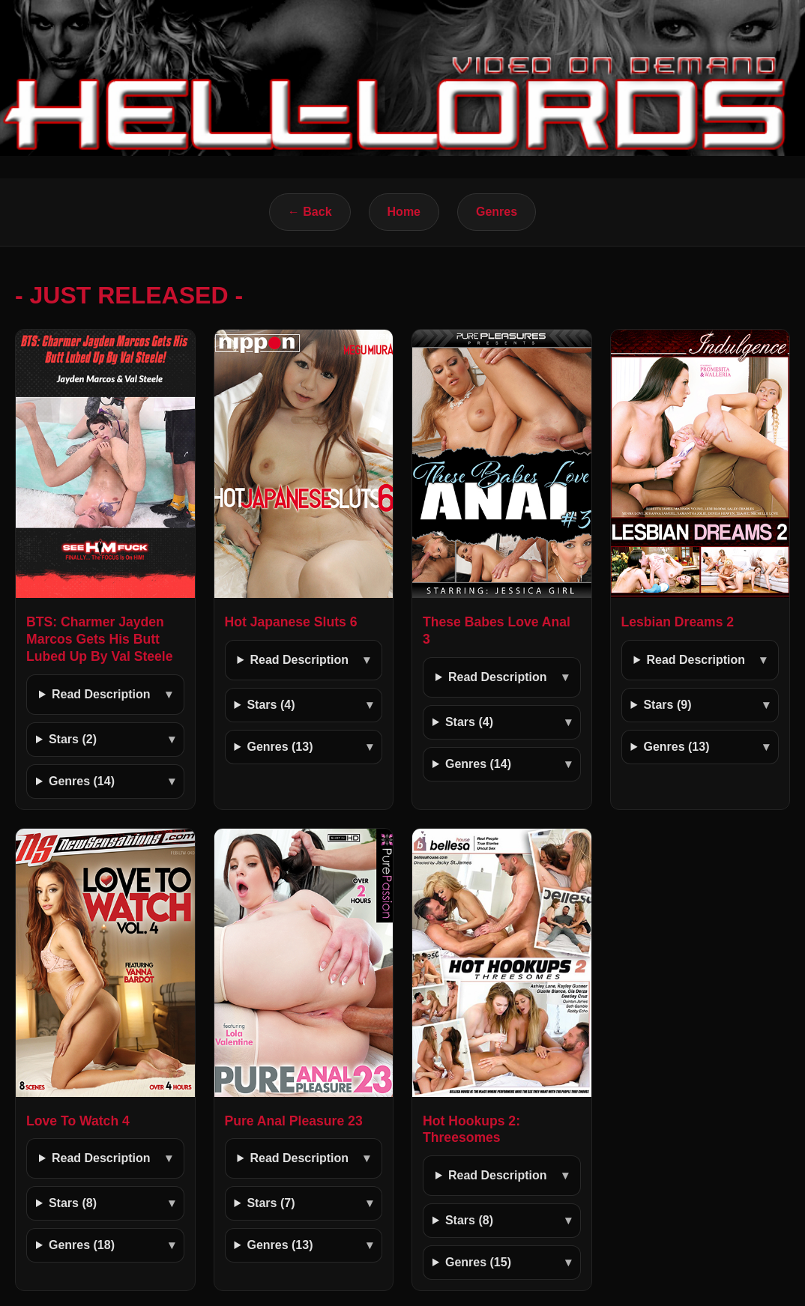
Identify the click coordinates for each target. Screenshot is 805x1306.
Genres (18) (82, 1245)
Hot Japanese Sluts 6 (291, 621)
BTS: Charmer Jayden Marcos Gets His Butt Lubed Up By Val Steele (99, 639)
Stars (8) (73, 1203)
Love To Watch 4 (78, 1120)
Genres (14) (82, 781)
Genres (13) (280, 746)
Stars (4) (271, 704)
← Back (310, 211)
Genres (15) (478, 1262)
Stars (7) (271, 1203)
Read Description (101, 694)
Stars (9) (667, 704)
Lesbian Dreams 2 (678, 621)
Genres (496, 211)
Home (404, 211)
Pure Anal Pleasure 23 (294, 1120)
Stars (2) (73, 739)
